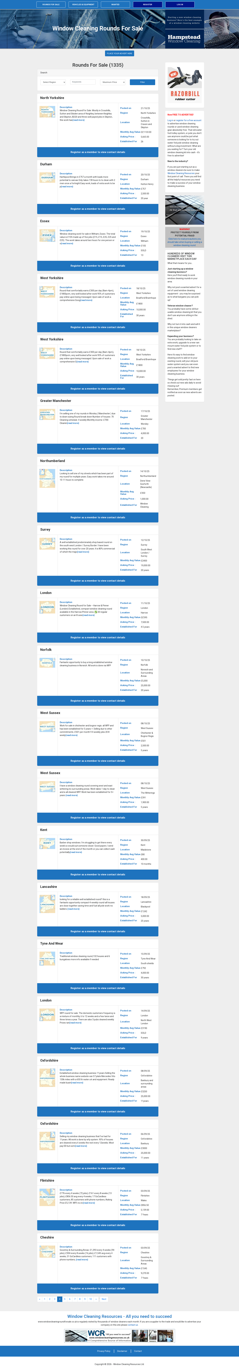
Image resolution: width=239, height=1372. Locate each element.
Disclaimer (122, 1351)
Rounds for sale (51, 5)
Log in (180, 5)
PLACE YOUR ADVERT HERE (119, 53)
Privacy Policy (103, 1351)
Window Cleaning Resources (181, 173)
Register (147, 5)
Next (104, 1299)
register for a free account (188, 120)
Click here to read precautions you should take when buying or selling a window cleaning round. (185, 242)
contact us (133, 1325)
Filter (142, 82)
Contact (138, 1351)
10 (90, 1299)
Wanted (115, 5)
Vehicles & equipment (83, 5)
